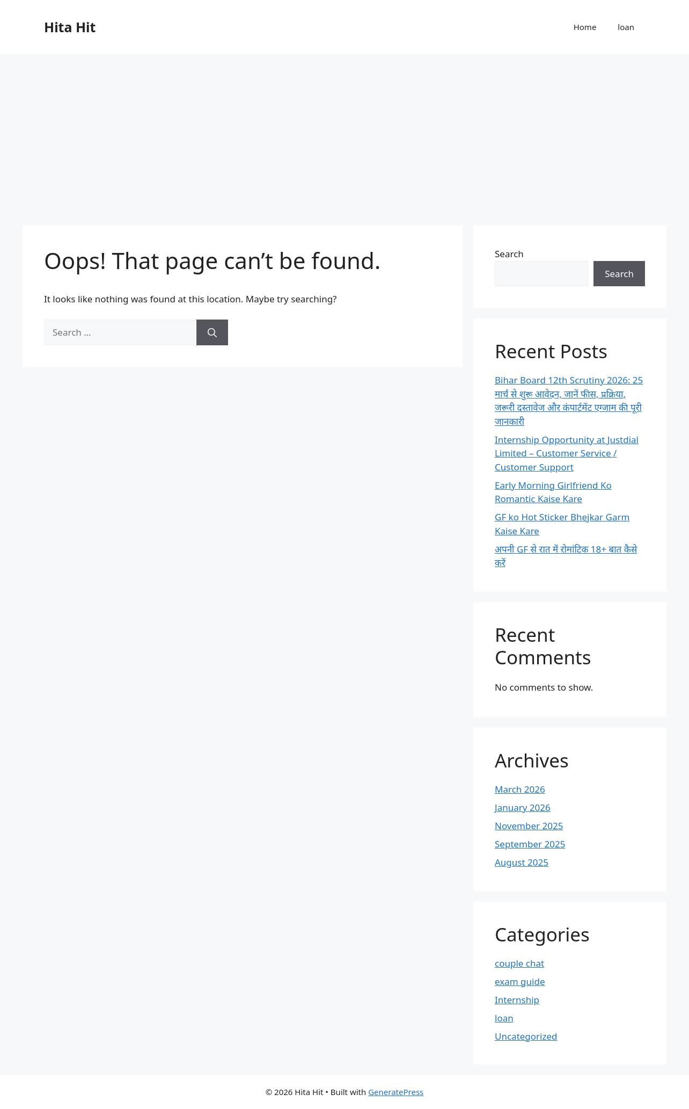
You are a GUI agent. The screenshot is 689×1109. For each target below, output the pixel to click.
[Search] (212, 332)
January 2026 (523, 807)
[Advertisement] (344, 134)
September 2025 (530, 844)
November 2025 (529, 826)
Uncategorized (526, 1036)
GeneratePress (395, 1091)
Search (509, 254)
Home (585, 26)
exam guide (520, 981)
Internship (517, 1000)
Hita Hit (70, 27)
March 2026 (520, 789)
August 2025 (521, 862)
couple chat (519, 963)
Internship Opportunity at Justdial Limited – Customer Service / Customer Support (567, 453)
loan (626, 26)
